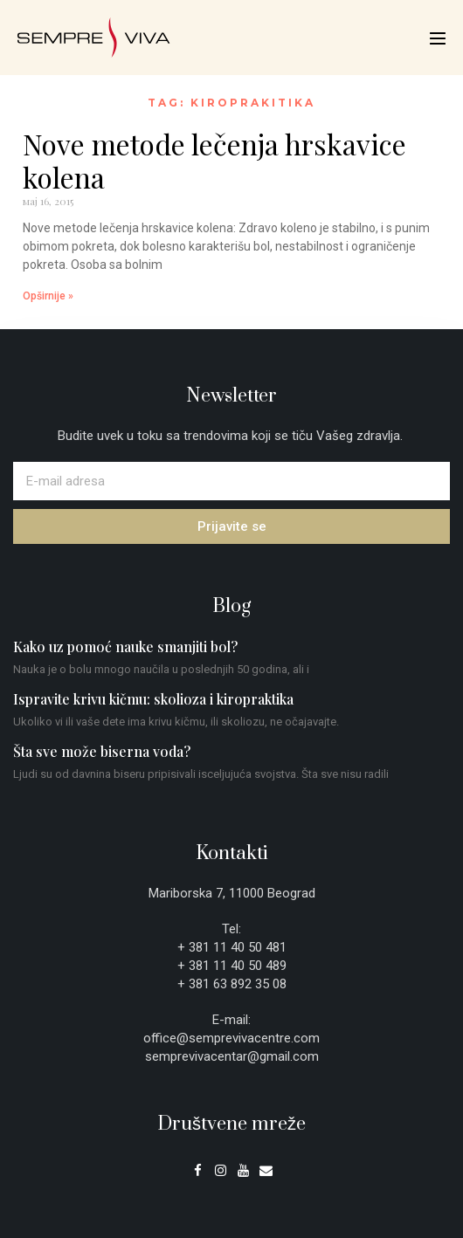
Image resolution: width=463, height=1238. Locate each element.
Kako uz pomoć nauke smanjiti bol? (125, 646)
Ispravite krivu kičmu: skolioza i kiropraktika (153, 699)
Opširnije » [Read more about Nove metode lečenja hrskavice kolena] (48, 296)
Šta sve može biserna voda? (101, 751)
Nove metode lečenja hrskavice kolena (214, 160)
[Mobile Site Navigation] (438, 38)
